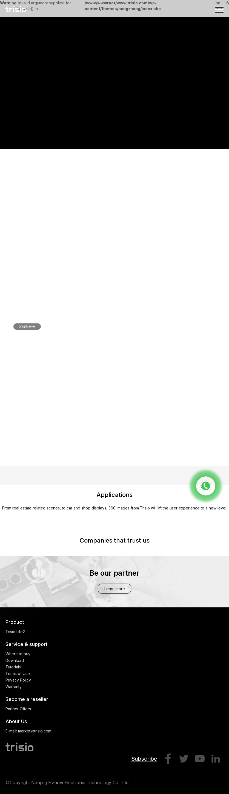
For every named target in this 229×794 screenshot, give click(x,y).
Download (14, 660)
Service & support (26, 644)
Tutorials (13, 667)
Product (14, 622)
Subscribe (144, 758)
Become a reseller (26, 699)
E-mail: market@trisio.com (28, 731)
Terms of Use (17, 673)
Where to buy (17, 653)
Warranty (13, 686)
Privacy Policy (18, 680)
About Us (16, 721)
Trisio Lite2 (15, 631)
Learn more (114, 588)
